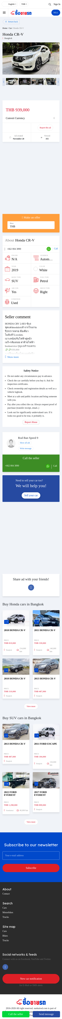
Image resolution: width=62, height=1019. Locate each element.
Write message (26, 448)
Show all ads (25, 443)
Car (10, 28)
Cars (4, 908)
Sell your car (31, 495)
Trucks (5, 917)
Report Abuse (31, 422)
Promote (17, 128)
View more (31, 706)
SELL (55, 12)
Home (4, 28)
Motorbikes (7, 912)
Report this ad (45, 128)
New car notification (31, 978)
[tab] (31, 118)
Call (56, 248)
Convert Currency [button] (15, 118)
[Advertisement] (31, 180)
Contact (6, 893)
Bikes (5, 936)
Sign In (57, 4)
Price (12, 223)
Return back (11, 22)
